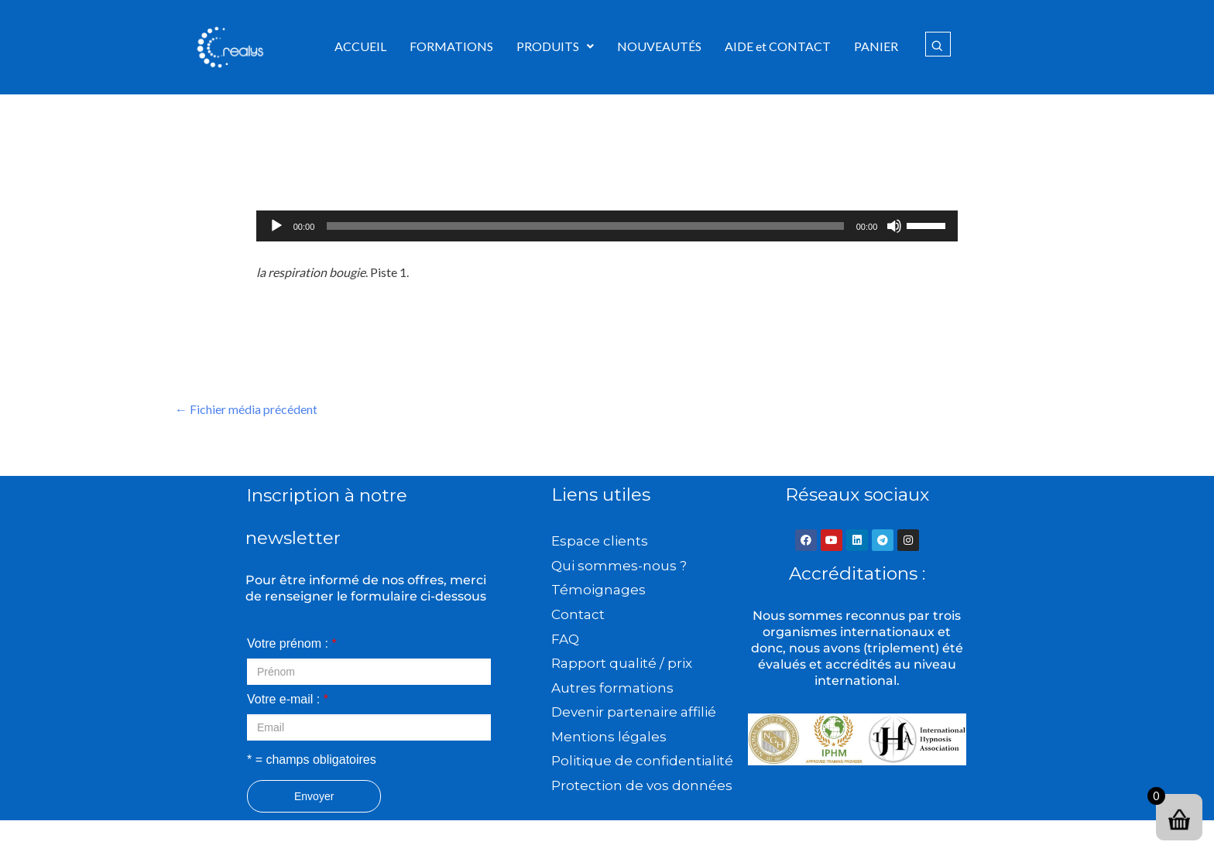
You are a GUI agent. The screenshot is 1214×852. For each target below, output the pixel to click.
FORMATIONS (451, 46)
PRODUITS (555, 46)
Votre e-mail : (287, 699)
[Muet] (894, 226)
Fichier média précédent (246, 409)
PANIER (876, 46)
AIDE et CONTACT (778, 46)
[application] (607, 225)
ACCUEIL (360, 46)
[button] (555, 46)
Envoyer (314, 797)
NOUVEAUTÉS (659, 46)
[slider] (585, 226)
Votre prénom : (292, 643)
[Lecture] (276, 226)
